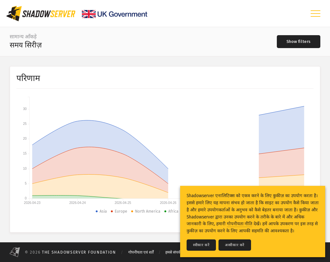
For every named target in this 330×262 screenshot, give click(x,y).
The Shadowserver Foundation (79, 252)
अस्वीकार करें (235, 245)
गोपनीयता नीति (239, 224)
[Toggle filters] (298, 41)
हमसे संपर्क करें (175, 252)
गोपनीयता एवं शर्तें (141, 252)
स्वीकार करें (201, 245)
